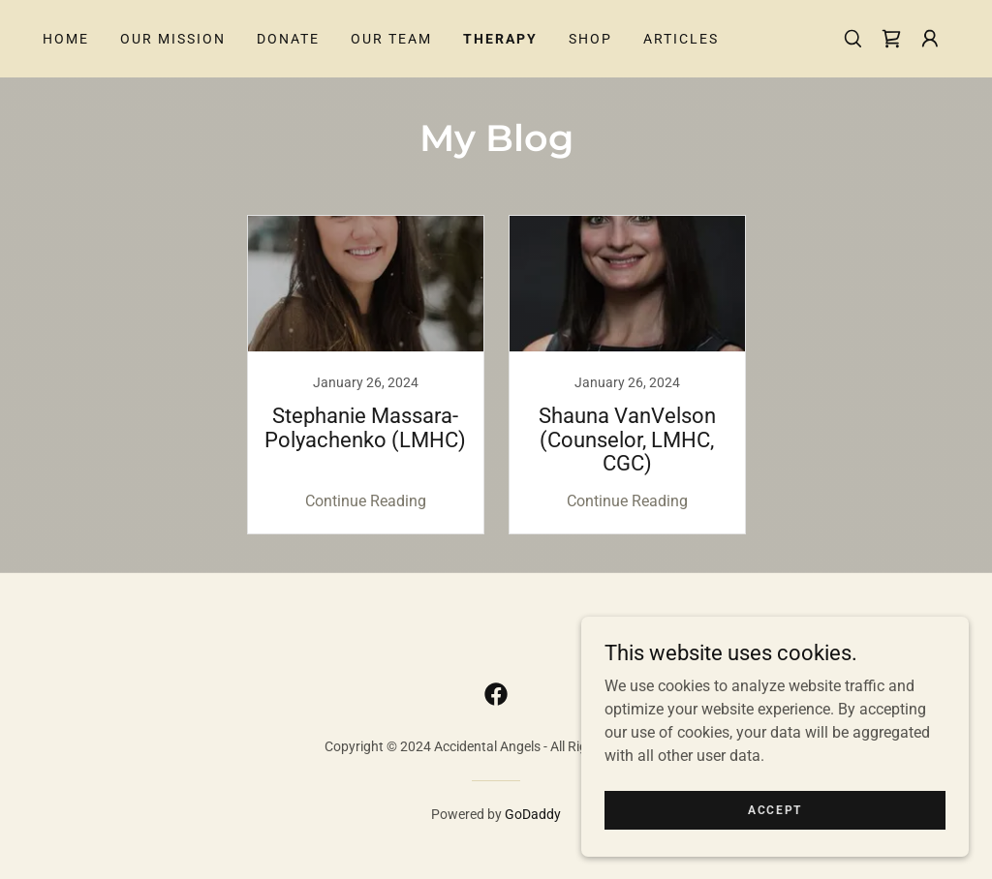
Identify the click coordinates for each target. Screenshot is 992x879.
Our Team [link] (391, 38)
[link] (891, 38)
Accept (775, 809)
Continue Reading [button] (365, 501)
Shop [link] (590, 38)
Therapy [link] (500, 38)
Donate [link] (288, 38)
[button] (930, 38)
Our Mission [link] (173, 38)
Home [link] (66, 38)
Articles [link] (681, 38)
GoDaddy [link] (533, 814)
